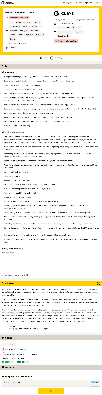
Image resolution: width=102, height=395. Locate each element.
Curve (30, 12)
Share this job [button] (11, 378)
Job (43, 58)
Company (56, 58)
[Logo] (7, 2)
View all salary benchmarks (16, 369)
